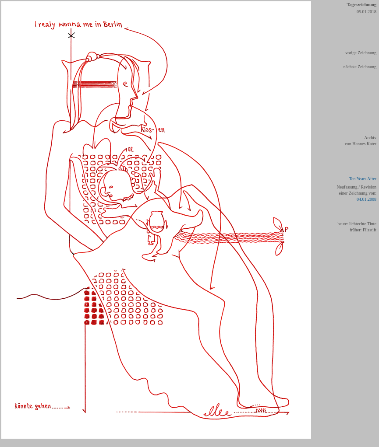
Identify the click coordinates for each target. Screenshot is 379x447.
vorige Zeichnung (360, 52)
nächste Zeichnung (360, 66)
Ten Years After (362, 178)
